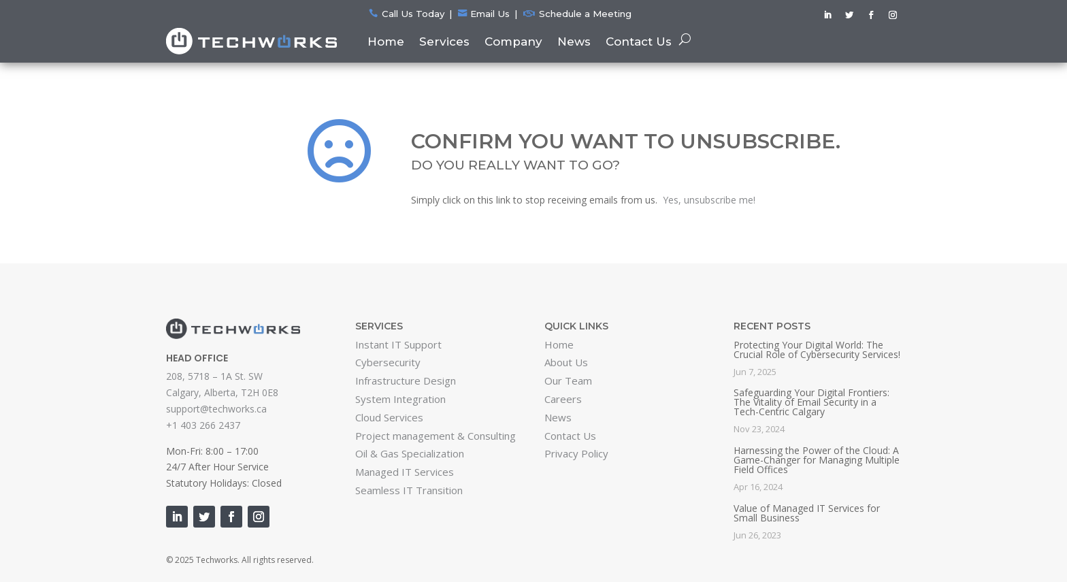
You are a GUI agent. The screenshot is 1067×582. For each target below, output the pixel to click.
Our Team (568, 380)
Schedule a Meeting (585, 13)
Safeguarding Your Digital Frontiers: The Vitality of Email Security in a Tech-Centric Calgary (811, 402)
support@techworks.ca (216, 408)
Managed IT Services (404, 472)
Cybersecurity (388, 362)
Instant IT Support (398, 344)
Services (444, 41)
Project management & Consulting (435, 435)
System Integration (400, 399)
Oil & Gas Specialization (409, 453)
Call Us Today (413, 13)
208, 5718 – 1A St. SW (214, 376)
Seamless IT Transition (409, 490)
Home (385, 41)
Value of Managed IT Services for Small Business (807, 513)
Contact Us (639, 41)
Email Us (490, 13)
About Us (566, 362)
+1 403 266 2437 (203, 425)
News (574, 41)
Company (513, 41)
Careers (563, 399)
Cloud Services (389, 417)
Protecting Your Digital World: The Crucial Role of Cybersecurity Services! (817, 349)
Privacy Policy (576, 453)
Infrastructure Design (405, 380)
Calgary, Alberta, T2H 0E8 (222, 392)
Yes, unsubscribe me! (709, 199)
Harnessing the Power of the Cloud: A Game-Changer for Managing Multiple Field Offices (817, 460)
